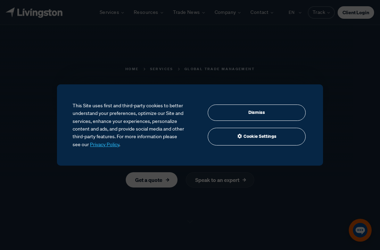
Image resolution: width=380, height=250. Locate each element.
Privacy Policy (104, 144)
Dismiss (256, 112)
